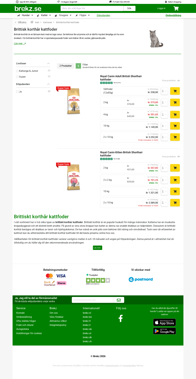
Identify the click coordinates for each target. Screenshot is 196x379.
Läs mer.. (98, 248)
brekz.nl (87, 312)
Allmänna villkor (58, 321)
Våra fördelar (56, 317)
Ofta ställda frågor (26, 321)
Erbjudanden (103, 15)
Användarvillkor (129, 365)
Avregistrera (22, 329)
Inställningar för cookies (29, 333)
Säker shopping (174, 2)
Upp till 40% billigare (28, 2)
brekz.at (87, 333)
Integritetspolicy (58, 325)
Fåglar (83, 15)
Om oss (54, 312)
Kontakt (20, 312)
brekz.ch (87, 341)
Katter (44, 15)
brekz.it (87, 325)
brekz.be (87, 317)
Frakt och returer (25, 325)
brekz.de (87, 329)
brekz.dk (87, 337)
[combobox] (92, 8)
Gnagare (63, 15)
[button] (161, 8)
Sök (129, 8)
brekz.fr (87, 321)
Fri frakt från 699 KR (121, 2)
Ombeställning (173, 15)
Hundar (26, 15)
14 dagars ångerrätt (69, 2)
